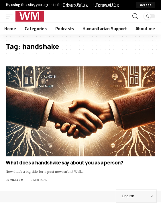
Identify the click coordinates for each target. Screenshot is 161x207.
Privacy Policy (75, 5)
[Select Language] (136, 196)
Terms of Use (107, 5)
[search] (135, 16)
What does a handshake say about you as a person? (64, 162)
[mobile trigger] (10, 16)
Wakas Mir (18, 180)
